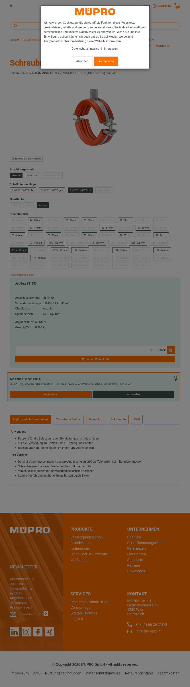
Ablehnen (82, 61)
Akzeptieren (106, 61)
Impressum (111, 48)
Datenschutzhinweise (85, 48)
